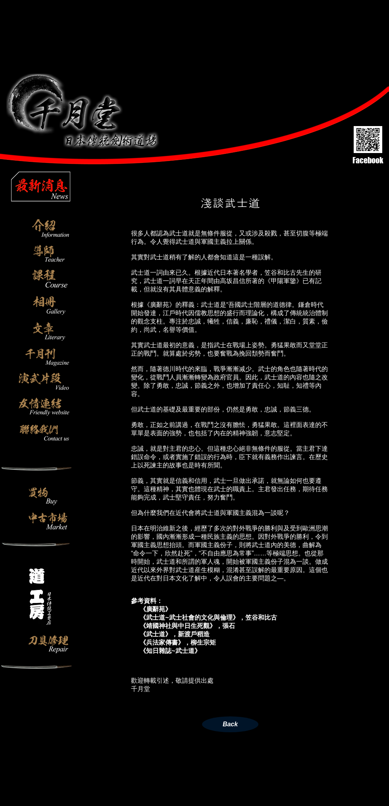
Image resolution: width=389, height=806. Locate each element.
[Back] (230, 724)
